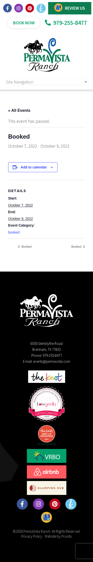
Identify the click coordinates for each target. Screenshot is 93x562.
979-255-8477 (66, 23)
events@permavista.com (51, 361)
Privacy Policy (31, 536)
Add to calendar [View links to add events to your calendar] (34, 167)
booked (13, 232)
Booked (26, 246)
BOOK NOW (24, 23)
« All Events (19, 110)
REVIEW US (75, 8)
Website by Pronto (58, 536)
